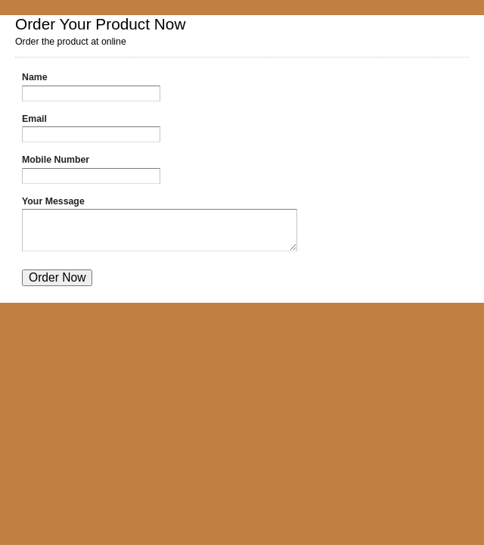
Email (34, 119)
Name (35, 77)
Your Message (53, 201)
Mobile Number (55, 159)
